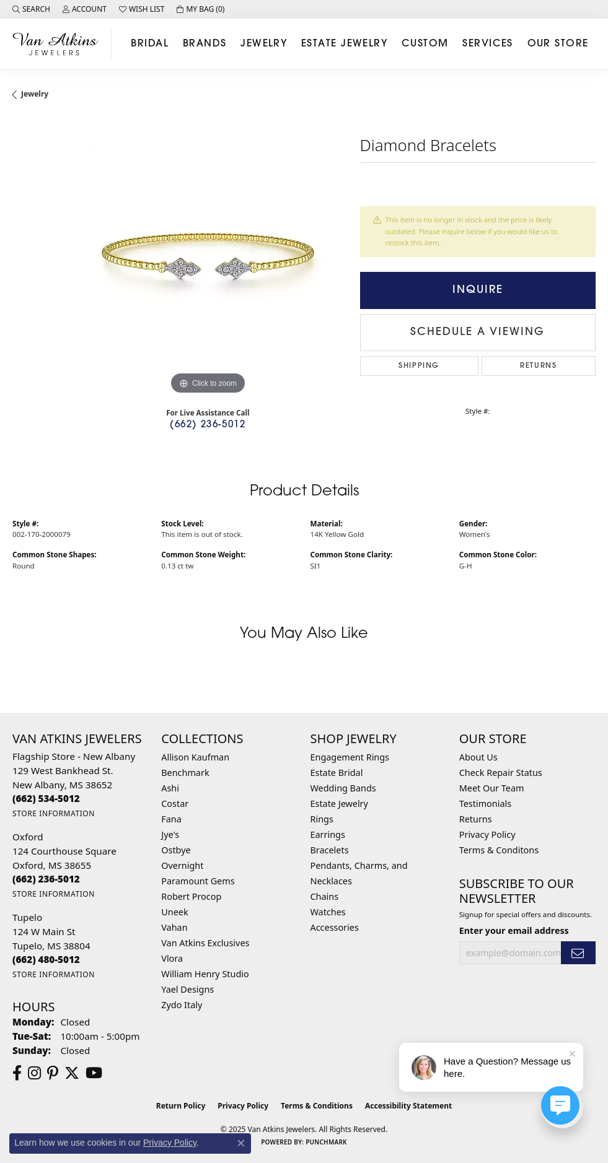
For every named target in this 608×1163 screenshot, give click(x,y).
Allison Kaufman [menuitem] (195, 757)
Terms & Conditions (317, 1105)
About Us (478, 757)
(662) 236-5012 (207, 425)
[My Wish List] (141, 9)
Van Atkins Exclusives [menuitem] (205, 943)
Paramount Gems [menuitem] (197, 881)
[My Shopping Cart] (200, 9)
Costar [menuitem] (174, 803)
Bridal (150, 44)
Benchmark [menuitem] (185, 772)
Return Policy (181, 1105)
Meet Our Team (491, 788)
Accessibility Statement (408, 1105)
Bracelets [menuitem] (330, 850)
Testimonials (485, 803)
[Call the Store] (46, 798)
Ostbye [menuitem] (175, 850)
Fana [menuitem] (171, 819)
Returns (538, 366)
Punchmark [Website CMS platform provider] (326, 1142)
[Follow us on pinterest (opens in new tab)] (52, 1073)
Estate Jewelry (344, 44)
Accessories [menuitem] (335, 927)
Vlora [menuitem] (172, 958)
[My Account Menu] (85, 9)
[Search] (31, 9)
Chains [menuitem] (325, 896)
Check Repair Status (500, 772)
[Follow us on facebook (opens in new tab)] (17, 1073)
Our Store (558, 44)
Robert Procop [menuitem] (191, 896)
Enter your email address (514, 930)
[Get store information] (53, 813)
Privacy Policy (487, 834)
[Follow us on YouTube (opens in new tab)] (94, 1073)
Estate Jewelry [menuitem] (339, 803)
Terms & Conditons (499, 850)
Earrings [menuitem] (328, 834)
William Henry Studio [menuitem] (205, 974)
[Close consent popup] (241, 1143)
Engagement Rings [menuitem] (350, 757)
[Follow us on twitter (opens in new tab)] (71, 1073)
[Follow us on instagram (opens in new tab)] (34, 1073)
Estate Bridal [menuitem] (337, 772)
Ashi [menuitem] (170, 788)
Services (487, 44)
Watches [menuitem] (328, 912)
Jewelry (263, 44)
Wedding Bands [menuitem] (343, 788)
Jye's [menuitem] (170, 834)
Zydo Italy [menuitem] (181, 1005)
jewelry (34, 94)
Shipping (419, 366)
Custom (425, 44)
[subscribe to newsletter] (578, 952)
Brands (205, 44)
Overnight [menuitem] (182, 865)
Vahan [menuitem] (174, 927)
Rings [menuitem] (322, 819)
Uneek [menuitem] (174, 912)
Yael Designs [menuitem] (187, 989)
